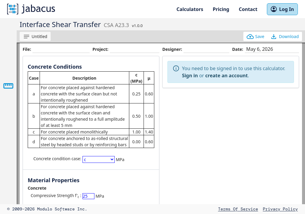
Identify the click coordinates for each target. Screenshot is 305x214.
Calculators (190, 9)
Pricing (221, 9)
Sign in (190, 75)
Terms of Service (238, 209)
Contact (248, 9)
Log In (282, 9)
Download (284, 36)
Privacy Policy (280, 209)
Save (255, 36)
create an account (226, 75)
